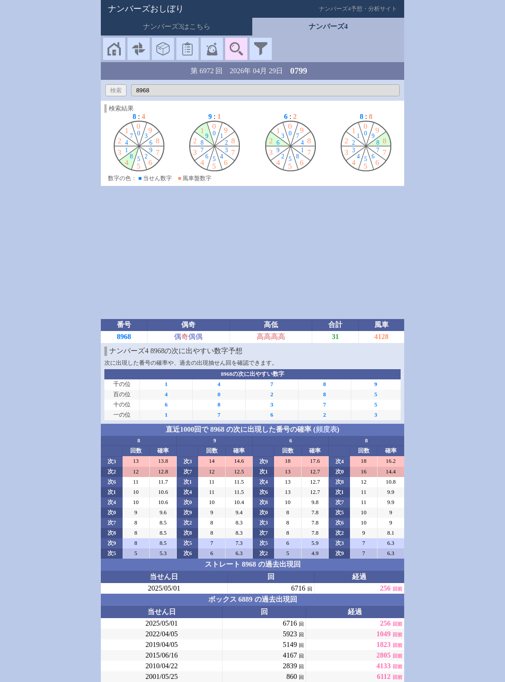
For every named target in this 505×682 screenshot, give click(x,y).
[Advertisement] (252, 252)
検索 (116, 90)
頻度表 (326, 429)
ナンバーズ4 (328, 26)
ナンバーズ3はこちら (177, 26)
